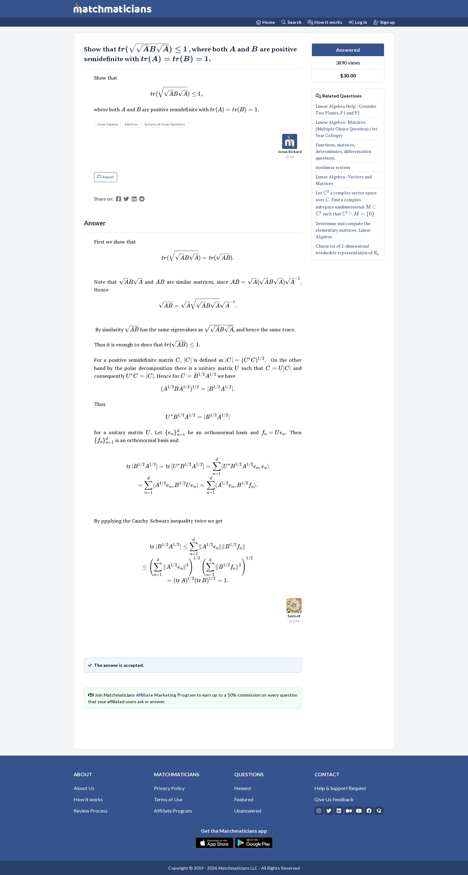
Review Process (91, 811)
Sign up (384, 22)
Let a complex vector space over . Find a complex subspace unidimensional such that (348, 203)
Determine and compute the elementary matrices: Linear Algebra (343, 230)
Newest (242, 788)
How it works (325, 22)
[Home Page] (265, 22)
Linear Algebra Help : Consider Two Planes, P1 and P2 (346, 109)
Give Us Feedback (334, 799)
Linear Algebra (107, 124)
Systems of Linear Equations (165, 124)
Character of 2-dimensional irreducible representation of (347, 249)
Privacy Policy (169, 788)
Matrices (131, 124)
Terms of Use (168, 799)
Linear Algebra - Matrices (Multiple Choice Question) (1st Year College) (346, 128)
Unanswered (247, 811)
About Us (84, 788)
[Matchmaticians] (112, 9)
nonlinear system (333, 167)
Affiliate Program (173, 811)
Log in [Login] (358, 22)
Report (105, 177)
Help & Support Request (340, 788)
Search (291, 22)
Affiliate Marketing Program (166, 695)
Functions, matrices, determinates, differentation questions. (343, 151)
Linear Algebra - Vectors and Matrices (344, 180)
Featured (243, 799)
